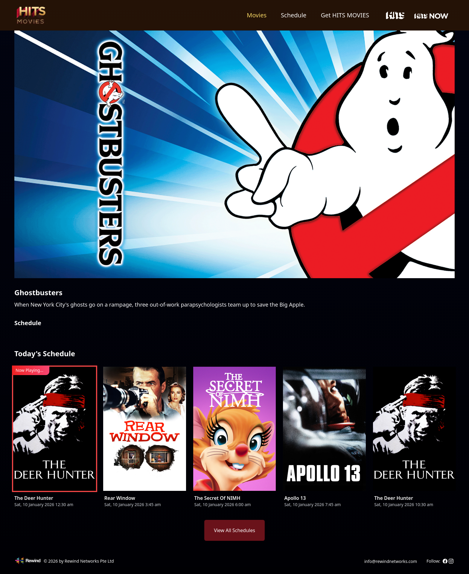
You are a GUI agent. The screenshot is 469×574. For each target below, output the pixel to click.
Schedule (293, 15)
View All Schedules (234, 530)
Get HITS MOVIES (345, 15)
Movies (257, 15)
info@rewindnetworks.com (390, 561)
